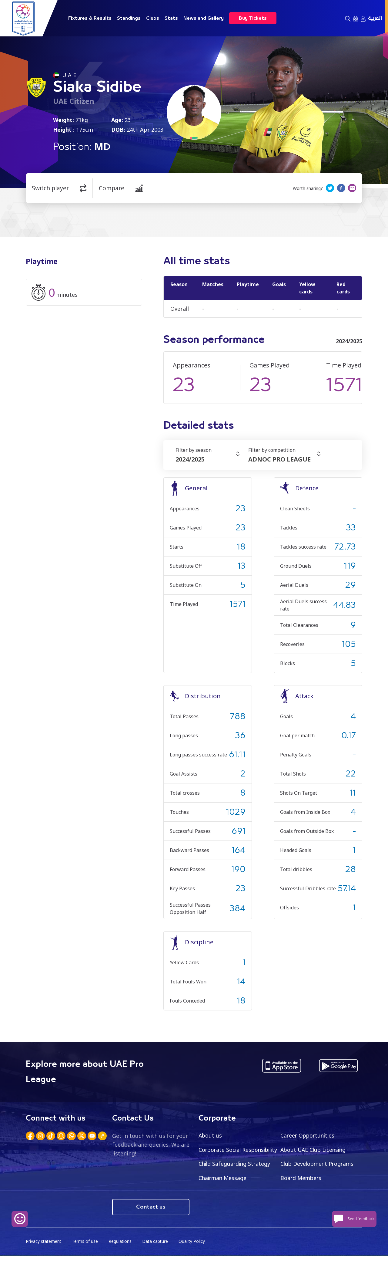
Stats (171, 18)
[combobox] (209, 459)
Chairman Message (305, 1178)
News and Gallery (203, 18)
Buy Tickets (253, 18)
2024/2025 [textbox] (190, 459)
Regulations (121, 1250)
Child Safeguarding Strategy (317, 1164)
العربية (375, 18)
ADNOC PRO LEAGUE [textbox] (279, 459)
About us (210, 1135)
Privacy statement (44, 1250)
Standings (129, 18)
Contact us (151, 1215)
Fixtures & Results (90, 18)
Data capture (156, 1250)
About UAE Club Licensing (314, 1149)
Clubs (152, 18)
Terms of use (86, 1250)
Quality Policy (193, 1250)
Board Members (220, 1192)
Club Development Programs (236, 1178)
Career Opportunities (308, 1135)
